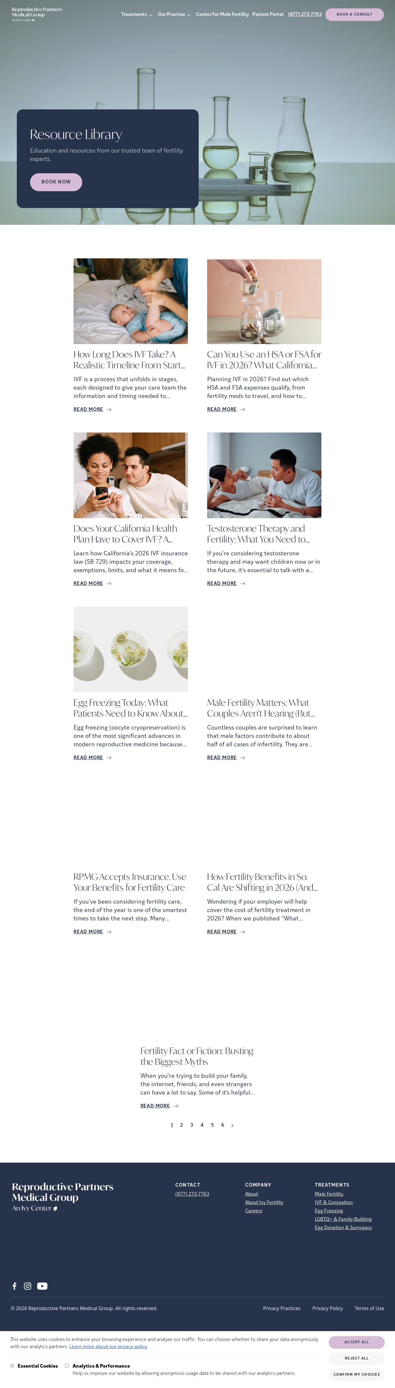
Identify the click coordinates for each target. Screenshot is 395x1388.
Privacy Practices (281, 1308)
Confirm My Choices (356, 1375)
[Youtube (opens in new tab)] (42, 1286)
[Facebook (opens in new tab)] (14, 1286)
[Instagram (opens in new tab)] (27, 1286)
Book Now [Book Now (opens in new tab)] (56, 182)
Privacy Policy (327, 1308)
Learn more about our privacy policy (108, 1347)
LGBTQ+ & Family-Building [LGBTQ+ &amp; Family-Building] (343, 1219)
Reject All (357, 1358)
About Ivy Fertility (264, 1202)
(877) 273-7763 (305, 14)
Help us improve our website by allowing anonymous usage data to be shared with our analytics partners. (184, 1369)
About (251, 1194)
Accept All (357, 1342)
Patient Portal (267, 14)
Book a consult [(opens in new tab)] (354, 14)
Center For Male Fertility (222, 14)
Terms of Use (369, 1308)
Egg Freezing (329, 1211)
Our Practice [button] (171, 14)
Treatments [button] (134, 14)
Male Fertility (329, 1194)
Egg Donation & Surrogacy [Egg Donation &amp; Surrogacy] (343, 1228)
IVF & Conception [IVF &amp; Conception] (334, 1202)
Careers (253, 1211)
